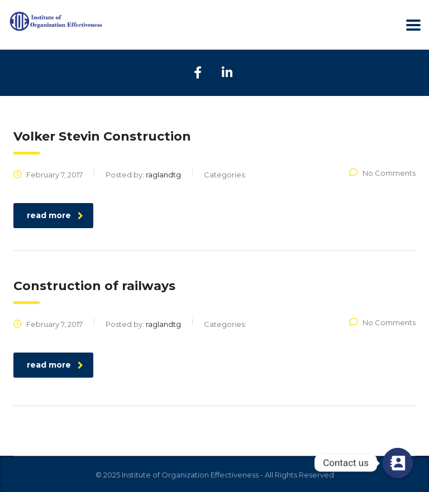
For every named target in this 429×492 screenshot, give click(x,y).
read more (55, 215)
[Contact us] (398, 463)
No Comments (382, 172)
